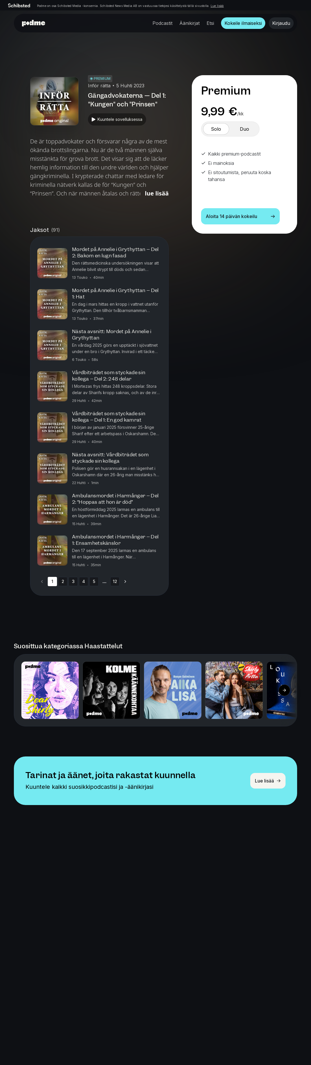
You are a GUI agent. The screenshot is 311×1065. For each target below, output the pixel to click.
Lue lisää (217, 6)
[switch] (216, 129)
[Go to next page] (125, 581)
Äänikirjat (189, 23)
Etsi (210, 23)
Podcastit (162, 23)
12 (115, 581)
